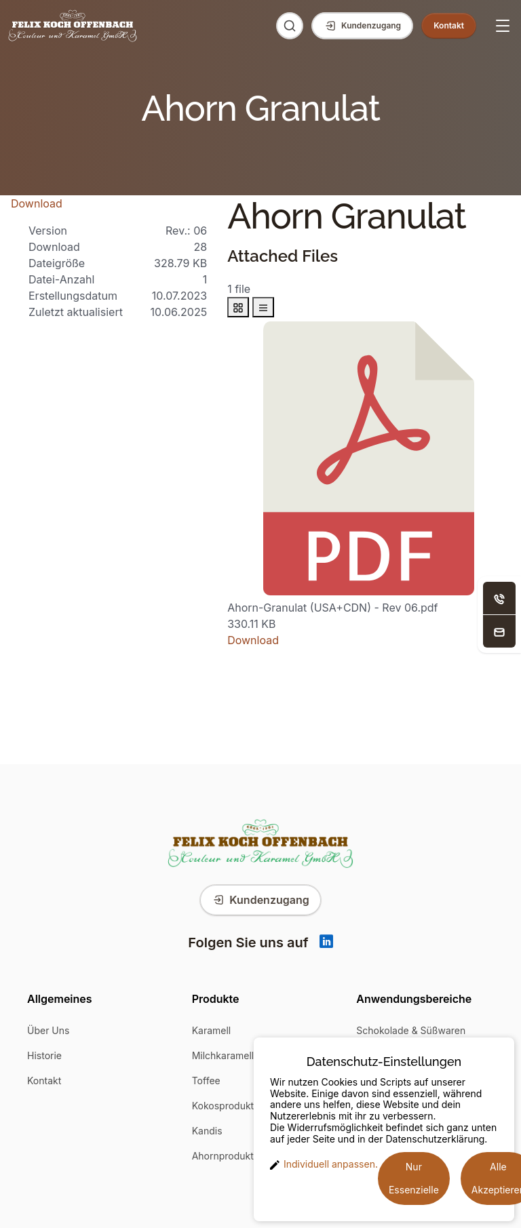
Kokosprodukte (226, 1105)
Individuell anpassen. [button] (324, 1164)
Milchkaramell (223, 1055)
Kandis (207, 1130)
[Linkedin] (326, 942)
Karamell (211, 1030)
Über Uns (48, 1030)
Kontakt (44, 1080)
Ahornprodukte (225, 1156)
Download (36, 203)
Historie (44, 1055)
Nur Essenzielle (414, 1178)
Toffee (206, 1080)
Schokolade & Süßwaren (410, 1030)
